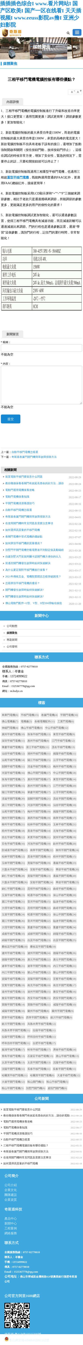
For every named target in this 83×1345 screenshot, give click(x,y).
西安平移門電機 (38, 998)
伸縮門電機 (10, 727)
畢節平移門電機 (67, 869)
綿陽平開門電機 (13, 940)
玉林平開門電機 (13, 863)
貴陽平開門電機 (38, 875)
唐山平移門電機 (67, 1056)
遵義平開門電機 (64, 875)
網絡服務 (10, 1233)
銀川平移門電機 (61, 1017)
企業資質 (10, 1199)
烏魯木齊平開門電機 (16, 1030)
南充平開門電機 (64, 985)
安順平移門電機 (41, 869)
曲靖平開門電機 (64, 908)
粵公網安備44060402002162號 (26, 1339)
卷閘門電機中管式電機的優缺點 (23, 536)
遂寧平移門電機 (13, 966)
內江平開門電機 (13, 972)
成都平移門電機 (13, 933)
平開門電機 (69, 715)
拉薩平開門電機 (13, 1036)
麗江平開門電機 (13, 920)
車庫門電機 (10, 715)
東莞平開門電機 (64, 779)
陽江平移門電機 (38, 760)
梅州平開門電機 (38, 811)
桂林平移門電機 (38, 824)
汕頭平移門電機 (13, 753)
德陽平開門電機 (13, 959)
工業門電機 (66, 721)
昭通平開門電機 (38, 914)
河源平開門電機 (38, 805)
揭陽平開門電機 (64, 811)
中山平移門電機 (56, 727)
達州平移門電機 (13, 991)
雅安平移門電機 (64, 991)
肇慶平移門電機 (12, 747)
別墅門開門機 (35, 1088)
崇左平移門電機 (13, 837)
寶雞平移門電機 (38, 1004)
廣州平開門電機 (38, 779)
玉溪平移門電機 (13, 895)
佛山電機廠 (10, 721)
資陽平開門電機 (38, 978)
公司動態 (12, 626)
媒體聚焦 (10, 63)
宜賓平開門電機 (13, 985)
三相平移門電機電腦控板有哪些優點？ (25, 1145)
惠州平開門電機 (38, 785)
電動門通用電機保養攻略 (20, 490)
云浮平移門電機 (64, 760)
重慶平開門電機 (64, 927)
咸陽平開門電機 (13, 1011)
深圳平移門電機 (13, 740)
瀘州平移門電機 (13, 953)
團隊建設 (10, 1195)
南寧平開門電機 (41, 850)
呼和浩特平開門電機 (16, 1043)
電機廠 (26, 721)
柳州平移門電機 (13, 824)
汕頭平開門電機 (64, 805)
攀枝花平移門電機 (14, 946)
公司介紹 (10, 1185)
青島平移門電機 (13, 1056)
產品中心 (10, 1218)
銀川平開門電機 (13, 1023)
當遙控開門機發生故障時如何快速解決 (27, 563)
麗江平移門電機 (13, 901)
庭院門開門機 (57, 1088)
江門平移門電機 (63, 740)
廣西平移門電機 (38, 818)
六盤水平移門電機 (14, 869)
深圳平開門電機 (13, 785)
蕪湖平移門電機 (13, 1049)
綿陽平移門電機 (64, 933)
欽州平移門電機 (64, 843)
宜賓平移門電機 (64, 978)
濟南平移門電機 (64, 1049)
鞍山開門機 (35, 1081)
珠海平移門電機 (38, 734)
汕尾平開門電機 (13, 811)
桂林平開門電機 (13, 856)
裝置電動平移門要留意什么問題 (23, 476)
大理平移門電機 (13, 908)
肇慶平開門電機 (38, 792)
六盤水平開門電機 (14, 882)
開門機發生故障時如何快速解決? (24, 589)
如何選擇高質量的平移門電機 (22, 529)
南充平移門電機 (38, 985)
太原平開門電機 (38, 1062)
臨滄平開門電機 (64, 920)
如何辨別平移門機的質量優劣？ (23, 543)
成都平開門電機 (38, 933)
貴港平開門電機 (38, 856)
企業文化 (10, 1190)
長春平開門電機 (64, 1068)
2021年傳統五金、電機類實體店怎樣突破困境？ (33, 576)
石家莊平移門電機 (40, 1056)
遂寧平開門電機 (38, 966)
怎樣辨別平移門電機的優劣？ (22, 583)
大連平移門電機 (68, 1075)
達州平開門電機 (38, 991)
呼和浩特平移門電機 (41, 1036)
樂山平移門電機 (38, 972)
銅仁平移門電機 (13, 875)
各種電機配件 (45, 721)
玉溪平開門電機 (13, 914)
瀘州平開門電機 (38, 953)
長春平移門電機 (38, 1068)
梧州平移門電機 (13, 830)
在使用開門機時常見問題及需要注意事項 (29, 523)
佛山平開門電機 (38, 772)
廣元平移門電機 (38, 959)
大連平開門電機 (13, 1081)
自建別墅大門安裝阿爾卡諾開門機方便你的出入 (33, 556)
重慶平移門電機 (38, 927)
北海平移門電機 (64, 830)
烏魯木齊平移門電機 (41, 1023)
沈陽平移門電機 (64, 1062)
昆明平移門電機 (38, 888)
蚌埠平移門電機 (38, 1049)
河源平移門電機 (13, 772)
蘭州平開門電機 (62, 1011)
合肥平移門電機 (44, 1043)
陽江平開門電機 (13, 792)
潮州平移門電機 (38, 753)
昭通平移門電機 (38, 895)
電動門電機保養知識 (17, 496)
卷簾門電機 (49, 715)
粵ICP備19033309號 (28, 1334)
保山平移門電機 (64, 895)
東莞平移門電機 (64, 734)
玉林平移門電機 (64, 824)
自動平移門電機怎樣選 (25, 452)
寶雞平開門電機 (13, 1004)
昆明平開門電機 (38, 908)
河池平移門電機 (38, 843)
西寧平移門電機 (12, 1017)
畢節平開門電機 (67, 882)
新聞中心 (10, 1223)
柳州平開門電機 (67, 850)
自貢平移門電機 (38, 940)
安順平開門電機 (41, 882)
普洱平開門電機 (38, 920)
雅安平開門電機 (13, 998)
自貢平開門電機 (64, 940)
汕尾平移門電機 (13, 760)
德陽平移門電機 (64, 953)
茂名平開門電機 (64, 798)
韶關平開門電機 (38, 798)
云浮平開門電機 (64, 792)
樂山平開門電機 (64, 972)
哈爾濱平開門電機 (42, 1075)
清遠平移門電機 (38, 766)
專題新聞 (12, 639)
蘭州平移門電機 (38, 1011)
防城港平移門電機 (14, 850)
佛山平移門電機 (31, 727)
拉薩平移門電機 (44, 1030)
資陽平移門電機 (13, 978)
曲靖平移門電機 (64, 888)
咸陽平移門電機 (64, 1004)
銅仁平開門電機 (13, 888)
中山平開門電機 (64, 772)
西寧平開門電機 (37, 1017)
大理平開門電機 (13, 927)
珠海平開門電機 (13, 779)
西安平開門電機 (64, 998)
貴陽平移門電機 (38, 863)
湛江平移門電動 (37, 747)
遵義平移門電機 (64, 863)
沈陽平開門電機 (13, 1068)
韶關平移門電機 (13, 766)
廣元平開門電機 (64, 959)
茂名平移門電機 (63, 747)
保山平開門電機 (64, 914)
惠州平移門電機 (38, 740)
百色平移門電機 (13, 843)
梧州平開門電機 (64, 856)
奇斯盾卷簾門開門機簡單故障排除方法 (34, 456)
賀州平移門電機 (64, 837)
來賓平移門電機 (38, 837)
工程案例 (10, 1228)
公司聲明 (12, 646)
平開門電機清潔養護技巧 (20, 503)
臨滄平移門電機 (64, 901)
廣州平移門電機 (13, 734)
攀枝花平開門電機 (43, 946)
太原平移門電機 (13, 1062)
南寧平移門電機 (64, 818)
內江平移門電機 (64, 966)
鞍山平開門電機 (12, 1088)
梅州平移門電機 (64, 766)
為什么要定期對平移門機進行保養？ (26, 569)
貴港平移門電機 (38, 830)
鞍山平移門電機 (57, 1081)
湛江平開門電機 (13, 805)
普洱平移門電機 (38, 901)
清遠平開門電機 (13, 798)
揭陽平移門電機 (64, 753)
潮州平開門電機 (13, 818)
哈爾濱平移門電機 (14, 1075)
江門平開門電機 (64, 785)
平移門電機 (30, 715)
